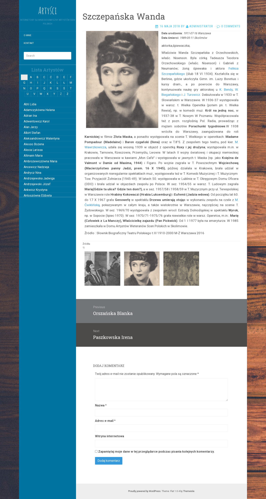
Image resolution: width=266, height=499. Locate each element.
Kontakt (29, 43)
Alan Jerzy (31, 127)
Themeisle (188, 491)
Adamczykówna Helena (39, 110)
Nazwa (101, 405)
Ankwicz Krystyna (35, 190)
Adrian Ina (30, 115)
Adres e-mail (105, 421)
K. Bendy (226, 89)
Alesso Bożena (34, 144)
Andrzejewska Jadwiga (39, 178)
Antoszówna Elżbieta (38, 195)
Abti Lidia (30, 104)
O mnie (27, 35)
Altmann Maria (33, 155)
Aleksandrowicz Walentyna (41, 138)
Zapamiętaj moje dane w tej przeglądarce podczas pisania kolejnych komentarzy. (156, 451)
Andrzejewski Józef (37, 184)
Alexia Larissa (33, 150)
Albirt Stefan (32, 133)
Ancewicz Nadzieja (36, 167)
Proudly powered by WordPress (144, 491)
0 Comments (230, 26)
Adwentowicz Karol (36, 121)
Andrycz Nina (32, 173)
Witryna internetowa (109, 436)
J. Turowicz (191, 95)
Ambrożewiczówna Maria (40, 161)
